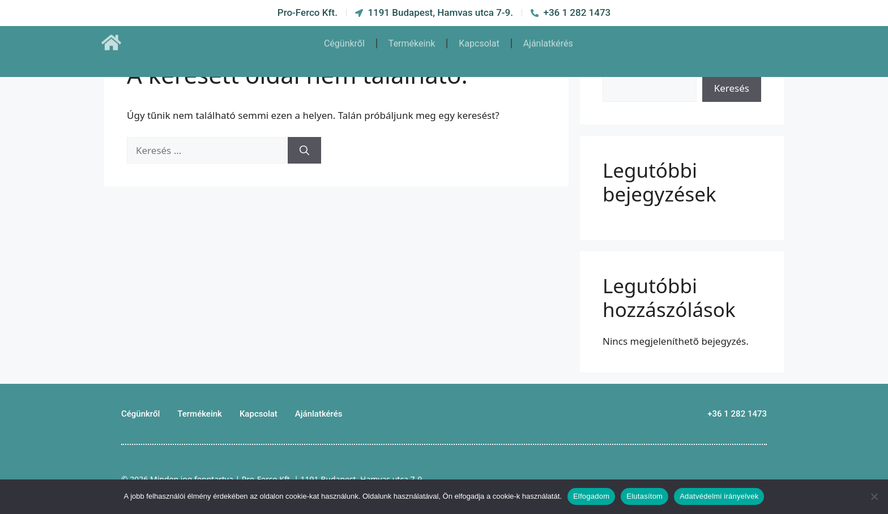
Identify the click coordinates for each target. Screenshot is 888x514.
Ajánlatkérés (548, 38)
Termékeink (411, 38)
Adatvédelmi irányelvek (719, 496)
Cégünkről (344, 38)
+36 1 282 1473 (737, 414)
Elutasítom (644, 496)
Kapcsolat (479, 38)
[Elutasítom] (874, 496)
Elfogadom (591, 496)
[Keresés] (304, 150)
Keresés (731, 88)
